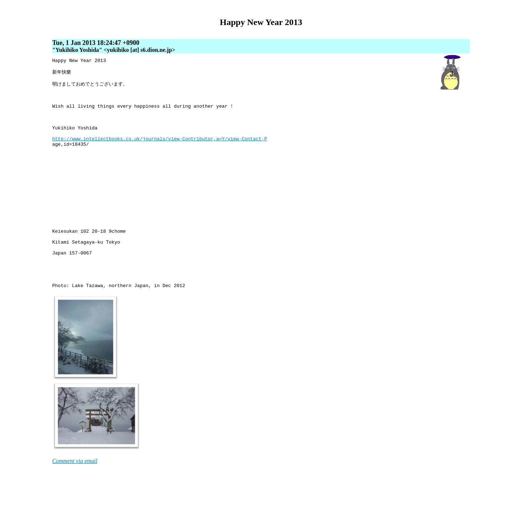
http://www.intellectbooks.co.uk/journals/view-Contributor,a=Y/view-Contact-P (159, 153)
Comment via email (74, 505)
